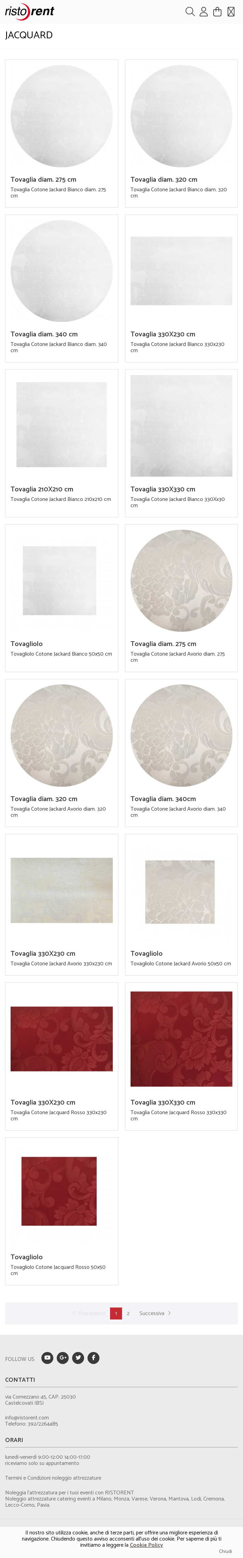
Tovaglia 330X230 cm (163, 334)
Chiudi (225, 1552)
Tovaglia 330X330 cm (163, 489)
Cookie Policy (146, 1545)
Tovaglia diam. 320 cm (164, 179)
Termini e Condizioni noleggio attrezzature (53, 1478)
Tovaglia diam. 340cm (163, 799)
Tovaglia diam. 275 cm (43, 179)
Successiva (156, 1313)
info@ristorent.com (27, 1417)
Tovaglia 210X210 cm (42, 489)
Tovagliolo (27, 644)
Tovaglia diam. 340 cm (44, 334)
